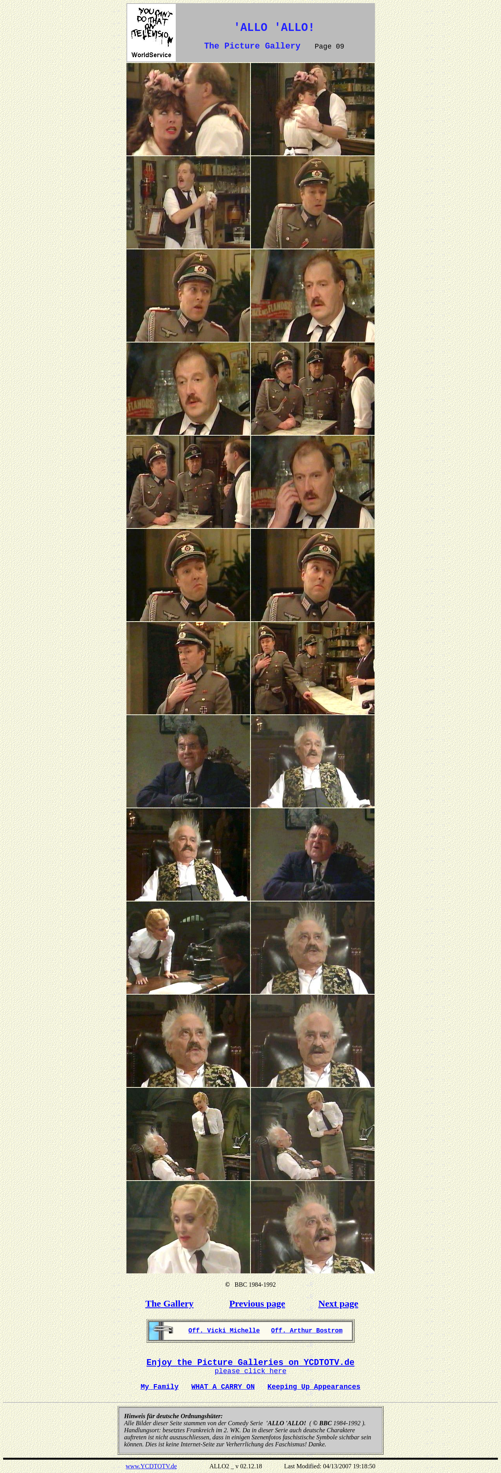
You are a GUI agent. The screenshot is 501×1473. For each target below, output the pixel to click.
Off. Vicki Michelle (224, 1330)
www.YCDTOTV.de (151, 1466)
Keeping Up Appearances (313, 1387)
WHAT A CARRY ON (223, 1387)
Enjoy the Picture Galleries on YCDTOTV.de (250, 1362)
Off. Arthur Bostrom (306, 1330)
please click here (250, 1371)
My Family (159, 1387)
